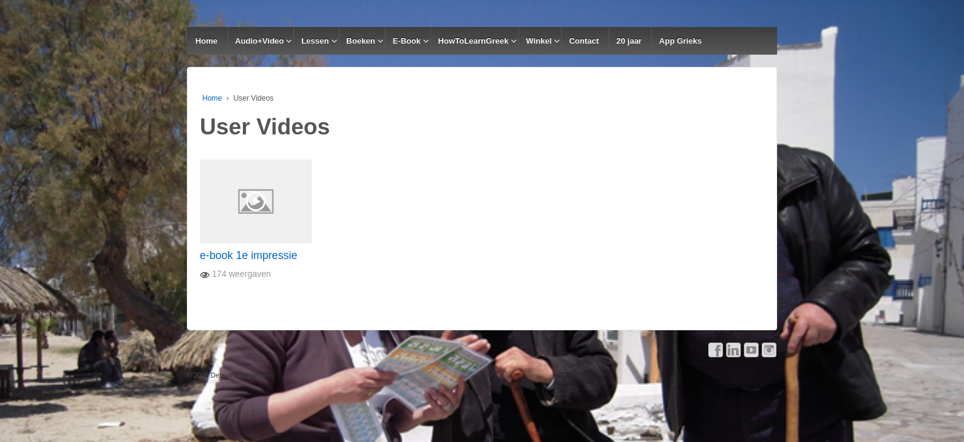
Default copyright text (241, 375)
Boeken (360, 40)
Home (207, 40)
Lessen (315, 40)
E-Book (407, 40)
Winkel (539, 40)
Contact (584, 40)
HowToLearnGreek (473, 40)
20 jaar (628, 40)
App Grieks (680, 40)
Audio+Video (259, 40)
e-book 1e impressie (248, 255)
